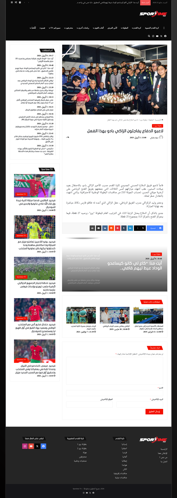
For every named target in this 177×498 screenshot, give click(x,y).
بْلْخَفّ (33, 28)
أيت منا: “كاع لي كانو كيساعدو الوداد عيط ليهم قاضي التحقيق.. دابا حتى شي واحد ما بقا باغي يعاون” (135, 266)
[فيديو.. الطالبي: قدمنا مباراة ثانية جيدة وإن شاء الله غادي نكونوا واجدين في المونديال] (34, 185)
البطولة (125, 28)
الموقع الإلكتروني (106, 399)
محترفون (69, 28)
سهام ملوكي (154, 137)
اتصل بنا (164, 462)
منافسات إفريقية (120, 473)
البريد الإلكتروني (156, 399)
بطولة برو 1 (143, 120)
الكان (125, 469)
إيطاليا (124, 461)
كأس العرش (112, 28)
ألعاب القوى (99, 28)
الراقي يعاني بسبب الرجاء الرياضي (116, 326)
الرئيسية (159, 120)
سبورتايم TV (55, 28)
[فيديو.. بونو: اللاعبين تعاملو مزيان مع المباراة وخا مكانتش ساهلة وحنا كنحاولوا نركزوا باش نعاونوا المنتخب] (34, 227)
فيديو (43, 28)
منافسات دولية (121, 478)
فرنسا (124, 453)
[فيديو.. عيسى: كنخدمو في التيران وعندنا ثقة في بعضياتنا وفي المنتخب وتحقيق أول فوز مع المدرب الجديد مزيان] (34, 351)
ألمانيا (124, 457)
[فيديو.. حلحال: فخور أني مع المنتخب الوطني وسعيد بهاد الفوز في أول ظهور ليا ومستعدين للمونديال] (34, 310)
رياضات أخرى (83, 28)
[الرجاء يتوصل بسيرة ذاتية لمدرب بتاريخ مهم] (81, 315)
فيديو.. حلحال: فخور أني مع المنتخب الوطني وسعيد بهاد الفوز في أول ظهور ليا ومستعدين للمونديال (35, 328)
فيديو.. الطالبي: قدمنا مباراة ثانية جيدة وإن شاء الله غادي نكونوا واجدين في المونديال (35, 203)
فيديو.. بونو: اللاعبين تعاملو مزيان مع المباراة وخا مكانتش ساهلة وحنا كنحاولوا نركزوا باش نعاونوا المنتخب (36, 245)
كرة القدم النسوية (152, 28)
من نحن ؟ (163, 457)
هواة (85, 453)
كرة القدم (137, 28)
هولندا (124, 465)
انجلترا (124, 448)
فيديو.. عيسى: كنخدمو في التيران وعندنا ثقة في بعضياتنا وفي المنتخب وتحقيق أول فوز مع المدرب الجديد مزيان (35, 369)
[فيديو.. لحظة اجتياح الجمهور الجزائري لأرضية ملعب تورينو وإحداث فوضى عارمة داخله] (34, 268)
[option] (114, 265)
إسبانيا (124, 444)
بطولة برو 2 (82, 448)
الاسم (160, 388)
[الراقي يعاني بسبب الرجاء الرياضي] (114, 315)
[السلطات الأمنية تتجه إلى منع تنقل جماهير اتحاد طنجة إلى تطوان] (148, 315)
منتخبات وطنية (80, 461)
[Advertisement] (62, 14)
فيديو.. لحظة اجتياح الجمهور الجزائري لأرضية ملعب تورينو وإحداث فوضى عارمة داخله (36, 286)
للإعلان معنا (162, 453)
